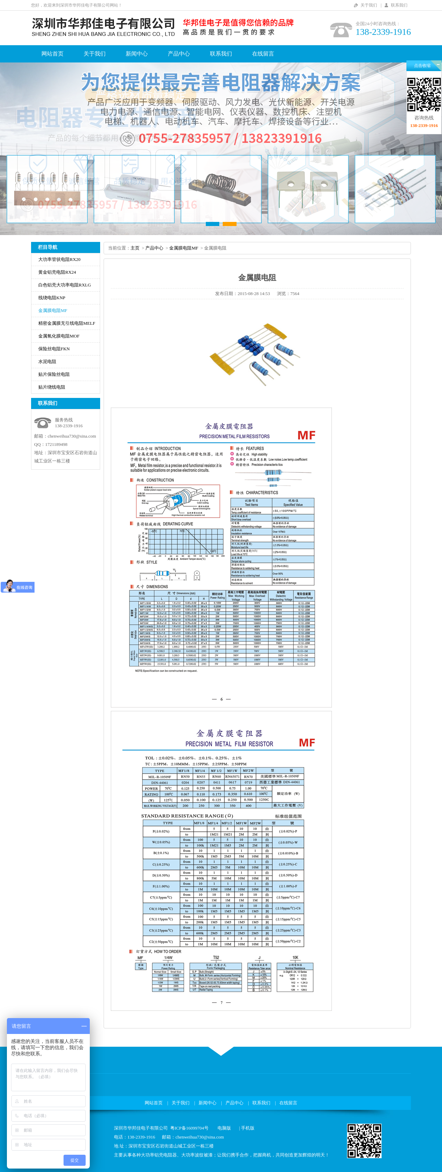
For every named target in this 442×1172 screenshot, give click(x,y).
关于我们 (369, 5)
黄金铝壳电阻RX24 (57, 272)
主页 (135, 248)
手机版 (247, 1128)
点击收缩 (422, 65)
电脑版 (224, 1128)
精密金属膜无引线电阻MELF (66, 323)
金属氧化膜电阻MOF (58, 336)
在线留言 (263, 54)
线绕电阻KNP (51, 297)
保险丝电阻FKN (54, 348)
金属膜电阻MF (52, 310)
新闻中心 (137, 54)
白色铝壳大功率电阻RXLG (64, 284)
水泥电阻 (47, 361)
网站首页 (52, 54)
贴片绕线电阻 (51, 387)
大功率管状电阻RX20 (59, 259)
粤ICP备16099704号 (189, 1128)
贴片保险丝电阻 (54, 374)
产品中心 (179, 54)
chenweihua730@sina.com (72, 436)
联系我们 (399, 5)
